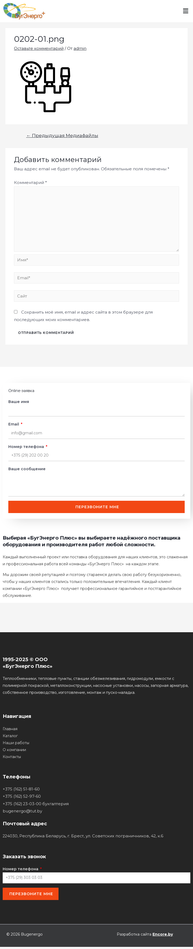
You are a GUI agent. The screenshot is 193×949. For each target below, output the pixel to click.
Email (14, 425)
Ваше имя (18, 403)
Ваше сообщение (27, 470)
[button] (185, 11)
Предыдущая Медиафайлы (62, 135)
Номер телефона (26, 448)
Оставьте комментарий (39, 48)
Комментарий (30, 182)
